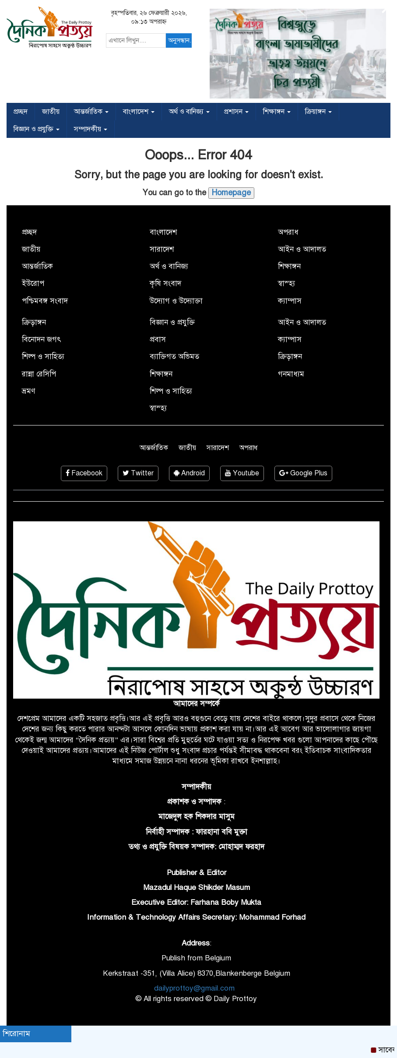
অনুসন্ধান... (180, 40)
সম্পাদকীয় (90, 129)
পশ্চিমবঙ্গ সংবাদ (45, 301)
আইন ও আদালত (302, 249)
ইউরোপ (33, 283)
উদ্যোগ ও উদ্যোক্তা (176, 301)
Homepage (231, 192)
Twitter (138, 473)
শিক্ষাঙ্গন (277, 111)
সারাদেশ (162, 249)
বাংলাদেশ (139, 111)
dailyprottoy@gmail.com (194, 988)
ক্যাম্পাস (290, 301)
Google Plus (303, 473)
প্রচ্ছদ (21, 111)
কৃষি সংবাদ (165, 283)
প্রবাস (158, 339)
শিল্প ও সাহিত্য (43, 356)
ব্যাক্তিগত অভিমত (174, 356)
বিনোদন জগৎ (41, 339)
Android (189, 473)
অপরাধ (288, 232)
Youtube (242, 473)
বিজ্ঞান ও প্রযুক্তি (37, 129)
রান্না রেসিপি (39, 374)
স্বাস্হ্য (286, 283)
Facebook (84, 473)
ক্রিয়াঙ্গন (318, 111)
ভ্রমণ (28, 391)
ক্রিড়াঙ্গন (34, 322)
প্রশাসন (236, 111)
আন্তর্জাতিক (91, 111)
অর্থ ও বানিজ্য (189, 111)
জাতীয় (51, 111)
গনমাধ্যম (291, 374)
